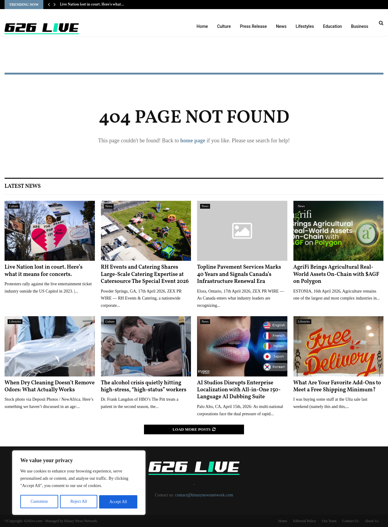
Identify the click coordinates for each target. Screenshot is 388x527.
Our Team (329, 521)
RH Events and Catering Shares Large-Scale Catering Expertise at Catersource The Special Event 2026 (145, 274)
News (281, 26)
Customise (39, 501)
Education (332, 26)
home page (192, 141)
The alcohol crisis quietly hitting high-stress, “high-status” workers (143, 386)
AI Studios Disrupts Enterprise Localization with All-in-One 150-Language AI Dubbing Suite (238, 390)
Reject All (78, 501)
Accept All (118, 501)
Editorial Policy (304, 521)
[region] (79, 483)
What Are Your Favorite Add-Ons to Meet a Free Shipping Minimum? (337, 386)
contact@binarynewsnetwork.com (204, 495)
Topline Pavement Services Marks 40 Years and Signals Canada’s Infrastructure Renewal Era (239, 274)
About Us (372, 521)
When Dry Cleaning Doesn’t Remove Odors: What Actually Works (50, 386)
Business (359, 26)
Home (202, 26)
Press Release (253, 26)
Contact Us (350, 521)
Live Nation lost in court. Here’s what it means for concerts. (43, 271)
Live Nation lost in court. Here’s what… (92, 4)
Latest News (23, 186)
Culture (224, 26)
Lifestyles (305, 26)
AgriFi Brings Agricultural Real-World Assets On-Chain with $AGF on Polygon (336, 274)
